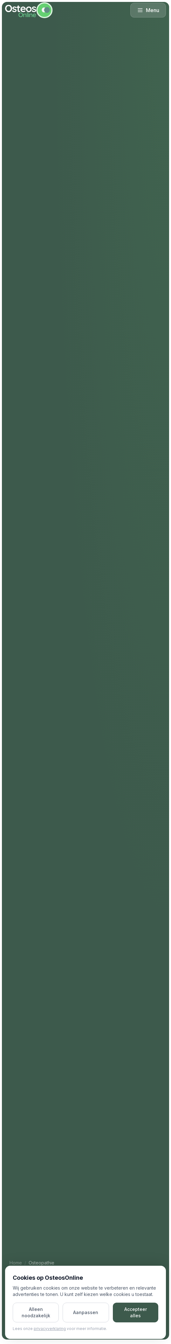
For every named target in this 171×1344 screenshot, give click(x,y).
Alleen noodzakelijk (36, 1312)
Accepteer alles (135, 1312)
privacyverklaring (50, 1328)
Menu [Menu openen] (148, 10)
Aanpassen (85, 1312)
